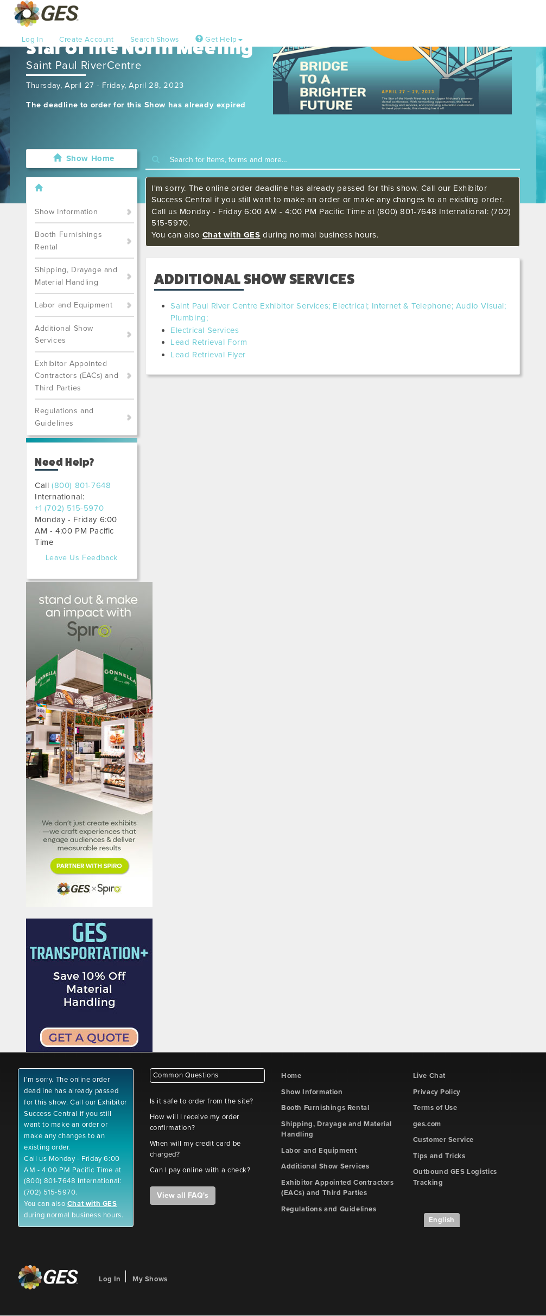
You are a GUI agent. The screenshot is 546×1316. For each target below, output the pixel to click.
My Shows (150, 1279)
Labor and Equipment (73, 305)
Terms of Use (435, 1107)
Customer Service (443, 1139)
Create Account (86, 39)
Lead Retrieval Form (208, 342)
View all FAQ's (182, 1195)
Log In (32, 39)
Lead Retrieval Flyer (208, 355)
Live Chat (429, 1075)
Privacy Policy (437, 1092)
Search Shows (154, 39)
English (442, 1220)
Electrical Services (204, 330)
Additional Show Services (64, 334)
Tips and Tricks (439, 1156)
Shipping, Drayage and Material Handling (76, 276)
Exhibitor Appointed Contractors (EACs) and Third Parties (76, 376)
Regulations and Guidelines (64, 417)
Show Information (66, 211)
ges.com (427, 1124)
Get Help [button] (219, 39)
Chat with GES (231, 235)
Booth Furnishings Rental (68, 241)
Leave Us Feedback (82, 557)
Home (291, 1075)
